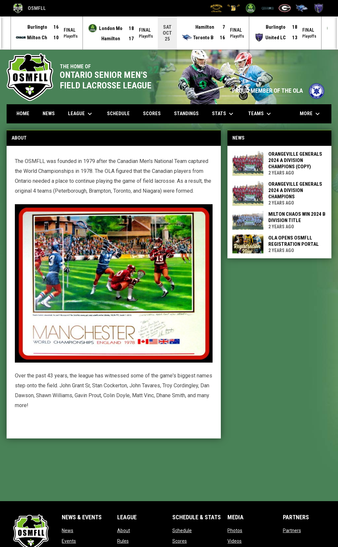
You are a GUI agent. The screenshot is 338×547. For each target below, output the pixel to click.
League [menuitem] (81, 113)
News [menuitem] (49, 113)
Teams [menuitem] (260, 113)
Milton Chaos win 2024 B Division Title (296, 217)
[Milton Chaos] (267, 8)
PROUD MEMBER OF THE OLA (278, 90)
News (67, 530)
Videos (234, 540)
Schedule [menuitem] (118, 113)
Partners (292, 530)
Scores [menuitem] (152, 113)
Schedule (182, 530)
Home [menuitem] (23, 113)
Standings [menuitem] (186, 113)
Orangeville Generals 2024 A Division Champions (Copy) (295, 160)
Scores (179, 540)
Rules (123, 540)
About (123, 530)
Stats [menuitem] (223, 113)
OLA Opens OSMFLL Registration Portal (293, 241)
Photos (234, 530)
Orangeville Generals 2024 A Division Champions (295, 190)
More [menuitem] (310, 113)
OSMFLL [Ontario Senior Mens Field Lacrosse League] (29, 8)
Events (69, 540)
